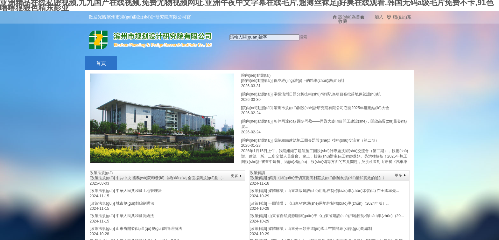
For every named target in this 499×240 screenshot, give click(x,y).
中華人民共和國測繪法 (135, 216)
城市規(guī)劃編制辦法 (135, 203)
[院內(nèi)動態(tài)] (257, 80)
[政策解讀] (258, 178)
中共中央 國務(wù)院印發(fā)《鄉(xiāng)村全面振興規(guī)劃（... (170, 178)
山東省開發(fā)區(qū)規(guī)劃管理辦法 (149, 228)
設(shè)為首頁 (351, 17)
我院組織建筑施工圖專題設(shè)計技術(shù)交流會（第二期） (326, 140)
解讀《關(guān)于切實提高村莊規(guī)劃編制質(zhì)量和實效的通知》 (327, 178)
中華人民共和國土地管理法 (139, 190)
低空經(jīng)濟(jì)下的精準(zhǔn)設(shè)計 (309, 80)
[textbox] (264, 37)
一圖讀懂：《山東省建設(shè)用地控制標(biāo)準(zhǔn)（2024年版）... (329, 203)
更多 (234, 175)
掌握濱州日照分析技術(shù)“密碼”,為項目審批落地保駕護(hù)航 (327, 94)
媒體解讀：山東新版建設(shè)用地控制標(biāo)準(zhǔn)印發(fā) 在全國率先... (333, 190)
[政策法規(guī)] (102, 178)
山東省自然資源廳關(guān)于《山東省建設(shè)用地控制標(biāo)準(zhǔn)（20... (336, 216)
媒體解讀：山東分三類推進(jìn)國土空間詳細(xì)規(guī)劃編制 (320, 228)
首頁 (101, 63)
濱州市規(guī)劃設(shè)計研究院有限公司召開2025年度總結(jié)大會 (331, 108)
